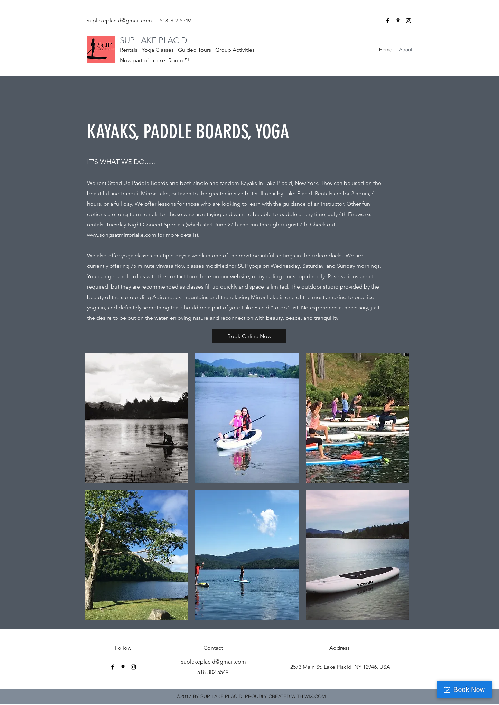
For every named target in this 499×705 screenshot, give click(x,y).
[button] (136, 418)
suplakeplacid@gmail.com (119, 20)
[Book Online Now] (249, 336)
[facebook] (387, 20)
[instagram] (408, 20)
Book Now (469, 689)
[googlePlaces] (398, 20)
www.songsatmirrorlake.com (121, 235)
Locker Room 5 (168, 60)
